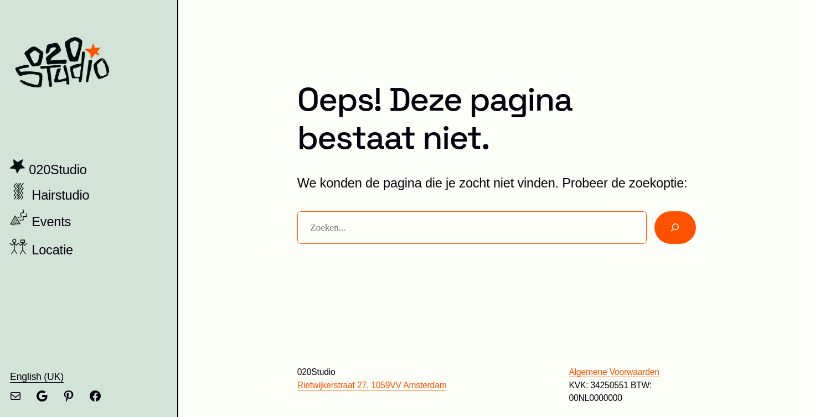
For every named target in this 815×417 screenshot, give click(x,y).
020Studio (57, 170)
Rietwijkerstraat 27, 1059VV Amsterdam (372, 385)
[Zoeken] (675, 227)
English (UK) (37, 376)
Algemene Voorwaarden (614, 372)
